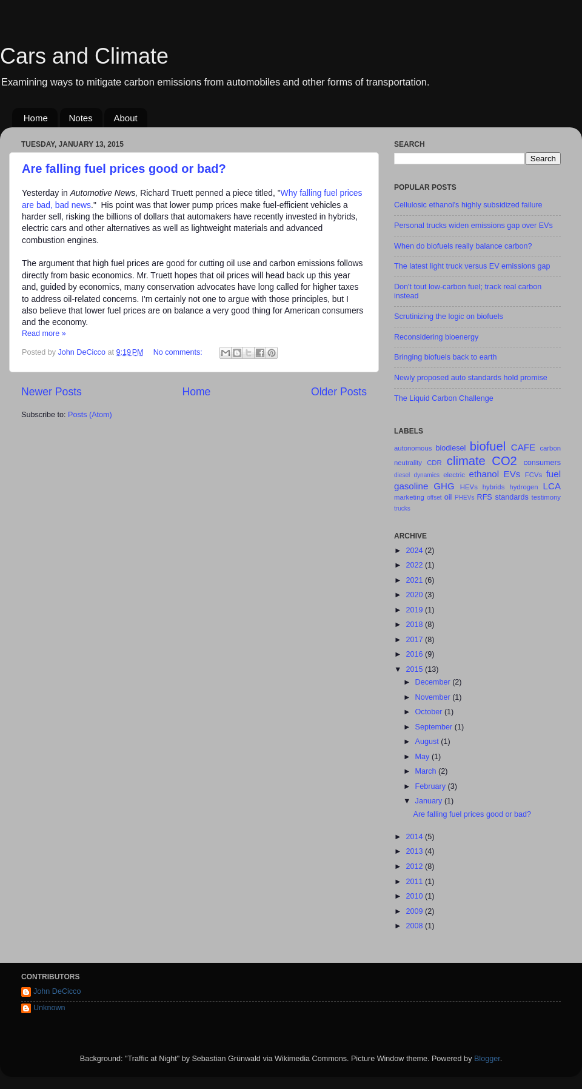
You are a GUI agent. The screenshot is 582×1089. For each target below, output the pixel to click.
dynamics (426, 475)
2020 (415, 595)
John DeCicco (57, 991)
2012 (415, 866)
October (429, 712)
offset (434, 497)
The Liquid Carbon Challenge (443, 398)
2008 (415, 926)
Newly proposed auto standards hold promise (470, 378)
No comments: (179, 352)
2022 (415, 565)
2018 (415, 624)
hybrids (494, 487)
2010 (415, 896)
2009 (415, 911)
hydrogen (523, 487)
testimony (546, 497)
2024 (415, 550)
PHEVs (464, 497)
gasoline (411, 486)
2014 (415, 837)
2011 (415, 881)
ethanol (484, 474)
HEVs (469, 487)
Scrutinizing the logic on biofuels (448, 316)
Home (36, 118)
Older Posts (339, 392)
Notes (81, 118)
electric (454, 474)
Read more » (44, 333)
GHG (443, 486)
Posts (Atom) (90, 414)
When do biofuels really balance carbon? (463, 246)
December (434, 682)
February (431, 786)
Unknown (49, 1008)
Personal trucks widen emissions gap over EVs (473, 225)
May (423, 756)
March (427, 771)
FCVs (533, 474)
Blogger (487, 1058)
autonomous (413, 448)
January (429, 801)
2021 (415, 580)
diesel (402, 475)
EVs (512, 474)
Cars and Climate (84, 56)
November (434, 697)
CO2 (504, 460)
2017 (415, 639)
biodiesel (451, 448)
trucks (402, 508)
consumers (542, 462)
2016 (415, 654)
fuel (553, 474)
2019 (415, 610)
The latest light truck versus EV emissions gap (472, 266)
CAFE (523, 447)
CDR (434, 462)
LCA (552, 486)
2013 (415, 851)
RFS (484, 497)
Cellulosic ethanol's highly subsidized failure (468, 205)
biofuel (488, 446)
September (435, 727)
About (125, 118)
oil (448, 497)
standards (511, 497)
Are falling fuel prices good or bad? (124, 168)
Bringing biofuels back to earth (445, 357)
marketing (409, 497)
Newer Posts (51, 392)
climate (466, 460)
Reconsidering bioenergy (436, 337)
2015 (415, 669)
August (428, 741)
